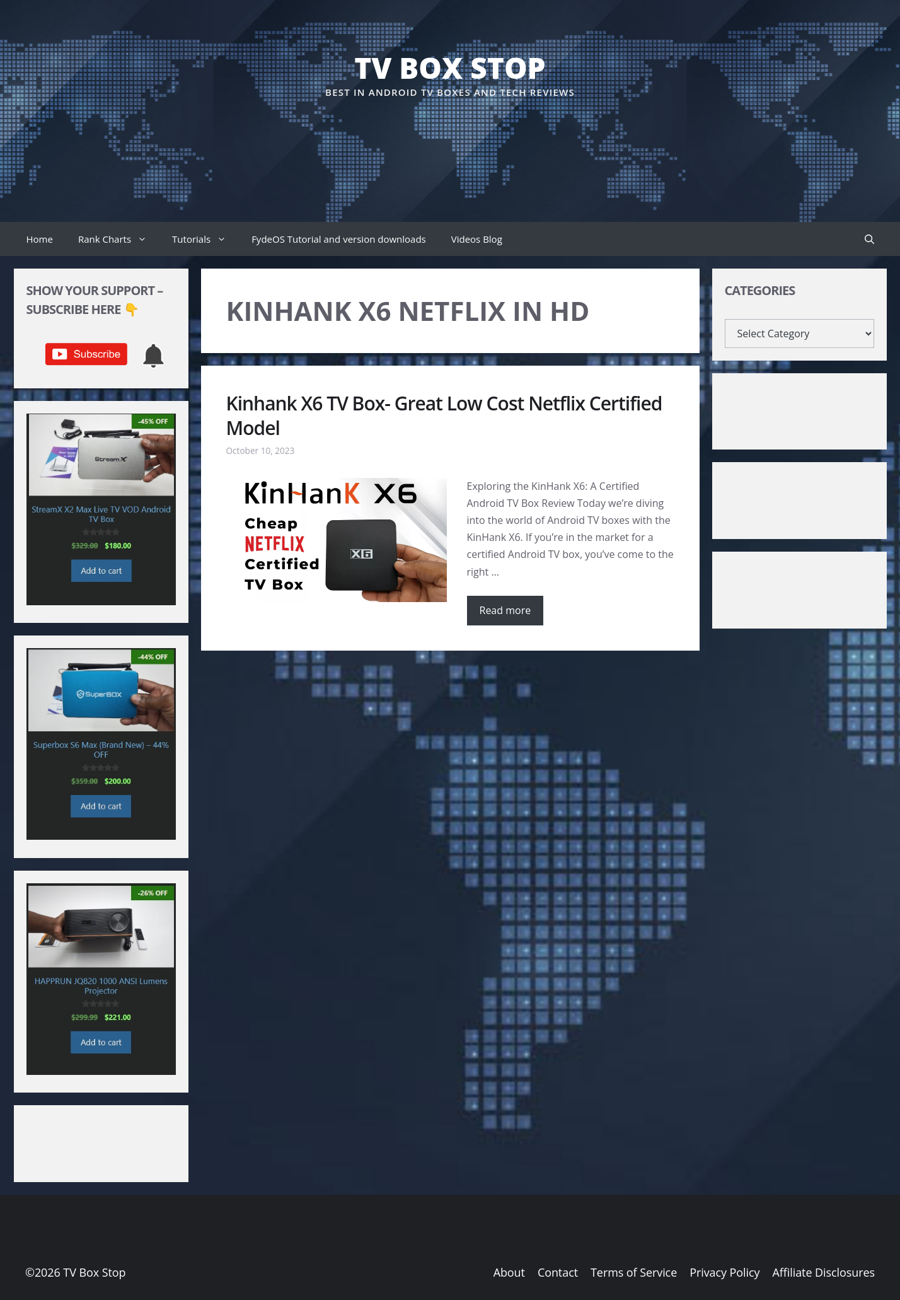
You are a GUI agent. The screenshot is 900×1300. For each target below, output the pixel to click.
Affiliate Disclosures (824, 1272)
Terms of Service (634, 1272)
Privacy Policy (724, 1272)
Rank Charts (118, 239)
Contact (558, 1272)
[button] (869, 239)
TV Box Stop (449, 67)
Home (39, 239)
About (509, 1272)
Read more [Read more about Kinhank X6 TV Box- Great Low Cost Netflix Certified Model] (505, 610)
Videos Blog (476, 239)
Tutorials (205, 239)
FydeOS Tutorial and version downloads (338, 239)
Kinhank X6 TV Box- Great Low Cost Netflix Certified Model (444, 415)
